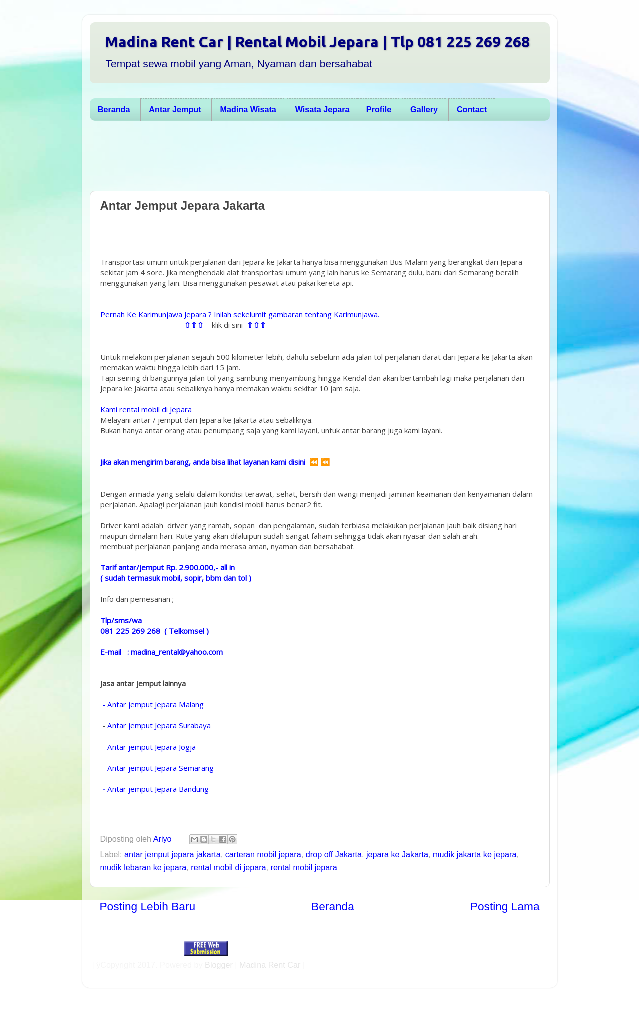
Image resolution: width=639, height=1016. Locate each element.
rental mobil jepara (304, 867)
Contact (472, 109)
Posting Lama (505, 906)
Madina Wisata (248, 109)
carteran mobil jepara (263, 854)
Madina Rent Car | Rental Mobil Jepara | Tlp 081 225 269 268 (317, 42)
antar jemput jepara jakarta (172, 854)
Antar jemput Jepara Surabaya (159, 725)
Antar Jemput (175, 109)
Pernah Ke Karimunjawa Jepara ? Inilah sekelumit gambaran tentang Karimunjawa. (239, 315)
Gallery (424, 109)
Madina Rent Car (269, 965)
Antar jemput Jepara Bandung (158, 789)
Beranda (114, 109)
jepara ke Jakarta (397, 854)
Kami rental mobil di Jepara (146, 409)
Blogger (219, 965)
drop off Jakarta (334, 854)
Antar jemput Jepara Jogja (152, 747)
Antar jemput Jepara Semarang (161, 768)
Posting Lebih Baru (148, 906)
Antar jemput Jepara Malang (155, 705)
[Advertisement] (315, 158)
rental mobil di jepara (228, 867)
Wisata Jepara (322, 109)
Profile (378, 109)
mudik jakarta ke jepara (474, 854)
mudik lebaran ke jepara (143, 867)
